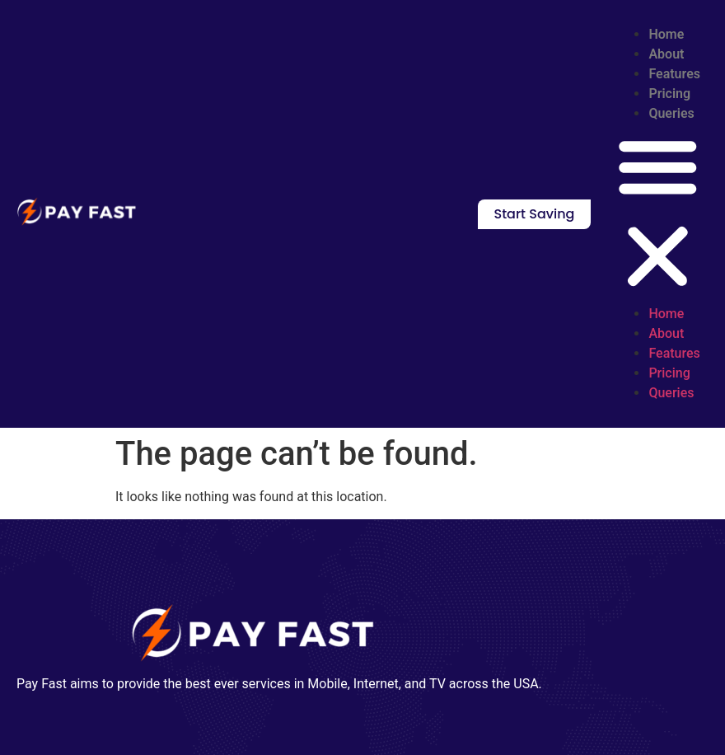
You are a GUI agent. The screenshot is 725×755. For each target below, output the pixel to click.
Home (666, 34)
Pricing (669, 93)
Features (674, 74)
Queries (671, 113)
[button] (657, 214)
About (666, 54)
